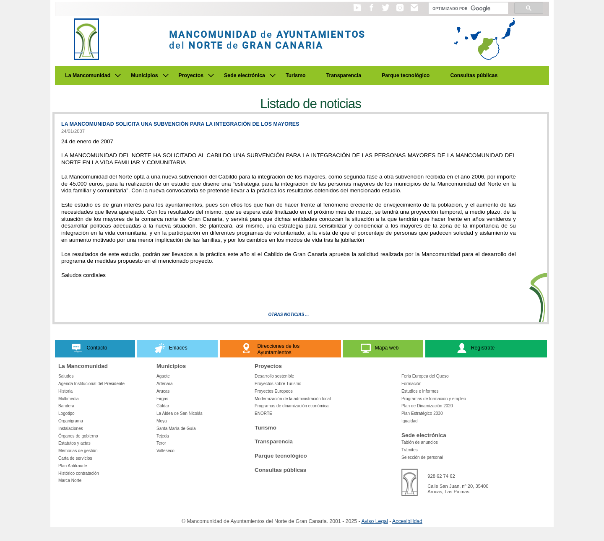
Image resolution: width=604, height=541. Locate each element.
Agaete (163, 376)
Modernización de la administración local (293, 398)
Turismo (296, 75)
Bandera (66, 406)
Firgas (162, 398)
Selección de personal (422, 457)
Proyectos (191, 75)
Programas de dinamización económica (291, 406)
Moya (161, 421)
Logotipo (66, 413)
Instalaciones (70, 428)
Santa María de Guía (176, 428)
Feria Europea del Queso (425, 376)
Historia (65, 391)
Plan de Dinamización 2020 (427, 406)
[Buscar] (467, 8)
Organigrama (70, 421)
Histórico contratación (78, 473)
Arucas (162, 391)
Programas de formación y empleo (433, 398)
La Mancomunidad (87, 75)
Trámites (409, 450)
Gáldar (162, 406)
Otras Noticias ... (288, 314)
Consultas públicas (473, 75)
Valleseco (165, 450)
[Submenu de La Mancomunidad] (118, 75)
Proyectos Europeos (274, 391)
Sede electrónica (244, 75)
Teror (161, 443)
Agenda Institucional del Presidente (91, 383)
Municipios (144, 75)
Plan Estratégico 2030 (422, 413)
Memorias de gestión (78, 450)
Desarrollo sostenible (274, 376)
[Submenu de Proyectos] (211, 75)
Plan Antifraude (72, 465)
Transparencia (344, 75)
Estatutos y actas (74, 443)
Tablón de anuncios (419, 442)
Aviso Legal (374, 521)
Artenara (164, 383)
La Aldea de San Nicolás (179, 413)
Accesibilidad (407, 521)
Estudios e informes (420, 391)
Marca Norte (69, 480)
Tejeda (162, 436)
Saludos (65, 376)
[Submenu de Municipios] (166, 75)
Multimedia (68, 398)
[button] (357, 11)
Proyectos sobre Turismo (278, 383)
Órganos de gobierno (78, 436)
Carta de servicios (75, 458)
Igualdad (409, 421)
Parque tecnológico (406, 75)
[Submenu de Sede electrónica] (273, 75)
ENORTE (263, 413)
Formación (411, 383)
